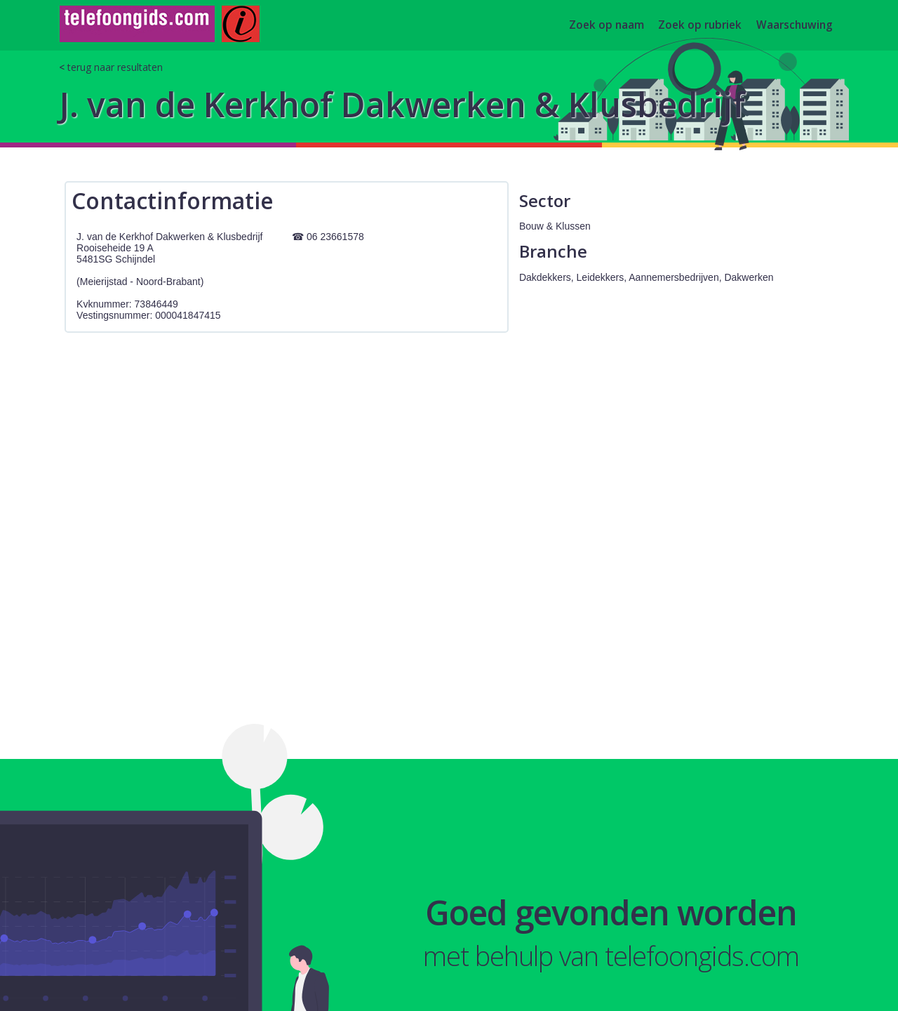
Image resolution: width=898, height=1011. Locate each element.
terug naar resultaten (115, 67)
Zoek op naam (606, 25)
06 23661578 (335, 236)
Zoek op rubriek (700, 25)
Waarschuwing (794, 25)
